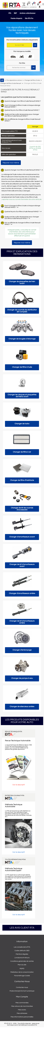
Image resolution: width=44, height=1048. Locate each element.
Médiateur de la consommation (22, 972)
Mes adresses (22, 1013)
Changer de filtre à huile (32, 80)
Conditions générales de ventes (22, 961)
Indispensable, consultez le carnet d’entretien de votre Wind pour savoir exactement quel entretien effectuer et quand (22, 233)
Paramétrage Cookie (22, 975)
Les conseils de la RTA (22, 947)
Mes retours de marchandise (22, 1006)
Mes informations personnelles (22, 1017)
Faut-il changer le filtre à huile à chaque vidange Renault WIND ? (22, 106)
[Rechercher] (19, 67)
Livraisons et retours (22, 957)
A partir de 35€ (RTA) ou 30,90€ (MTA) (35, 148)
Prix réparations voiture (14, 80)
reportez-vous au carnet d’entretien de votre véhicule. (22, 199)
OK (33, 67)
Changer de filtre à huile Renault (10, 83)
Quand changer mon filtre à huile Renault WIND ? (23, 101)
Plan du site (22, 965)
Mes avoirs (22, 1010)
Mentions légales (22, 954)
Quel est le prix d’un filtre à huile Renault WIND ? (22, 110)
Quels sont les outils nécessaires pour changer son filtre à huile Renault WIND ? (22, 115)
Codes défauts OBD (22, 950)
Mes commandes (22, 1002)
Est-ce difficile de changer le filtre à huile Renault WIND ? (22, 120)
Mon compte (22, 997)
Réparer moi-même (11, 163)
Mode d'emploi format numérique (22, 991)
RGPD (22, 968)
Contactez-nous (22, 987)
